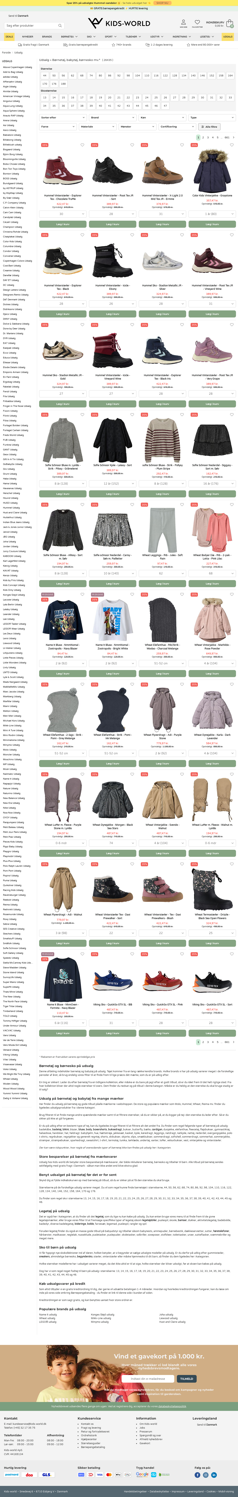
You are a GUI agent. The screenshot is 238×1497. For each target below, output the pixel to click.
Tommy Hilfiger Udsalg (15, 1021)
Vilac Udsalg (9, 1059)
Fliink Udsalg (10, 415)
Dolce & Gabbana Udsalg (16, 324)
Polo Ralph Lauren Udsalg (16, 866)
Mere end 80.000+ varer (203, 44)
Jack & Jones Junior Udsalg (17, 527)
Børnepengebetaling (93, 1447)
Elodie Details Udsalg (14, 367)
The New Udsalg (11, 996)
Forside (6, 52)
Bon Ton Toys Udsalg (14, 169)
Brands (47, 36)
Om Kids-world (148, 1424)
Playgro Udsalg (11, 851)
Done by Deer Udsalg (14, 328)
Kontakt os (87, 1424)
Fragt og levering (91, 1427)
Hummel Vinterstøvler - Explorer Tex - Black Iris (162, 377)
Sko (91, 36)
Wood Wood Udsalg (13, 1088)
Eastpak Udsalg (11, 348)
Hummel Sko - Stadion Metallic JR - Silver (162, 287)
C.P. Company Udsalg (14, 202)
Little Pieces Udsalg (13, 658)
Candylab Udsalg (12, 217)
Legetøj (207, 36)
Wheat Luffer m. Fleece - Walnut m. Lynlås (212, 827)
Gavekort (145, 1443)
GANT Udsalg (10, 449)
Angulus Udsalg (11, 101)
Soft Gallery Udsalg (13, 953)
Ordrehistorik (89, 1435)
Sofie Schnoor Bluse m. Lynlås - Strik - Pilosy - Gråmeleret (63, 467)
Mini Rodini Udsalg (13, 735)
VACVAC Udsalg (12, 1030)
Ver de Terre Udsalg (13, 1040)
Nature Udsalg (10, 788)
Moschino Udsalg (12, 759)
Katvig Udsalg (10, 566)
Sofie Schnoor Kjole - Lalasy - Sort (112, 465)
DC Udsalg (8, 285)
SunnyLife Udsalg (12, 977)
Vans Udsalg (9, 1035)
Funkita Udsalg (11, 445)
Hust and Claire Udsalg (15, 512)
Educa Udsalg (10, 357)
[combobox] (63, 214)
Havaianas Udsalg (12, 488)
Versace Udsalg (11, 1050)
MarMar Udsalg (11, 701)
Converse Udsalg (12, 256)
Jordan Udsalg (10, 546)
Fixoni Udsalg (10, 411)
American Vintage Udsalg (16, 96)
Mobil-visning (226, 1491)
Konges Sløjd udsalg (102, 1314)
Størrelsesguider (90, 1443)
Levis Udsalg (9, 638)
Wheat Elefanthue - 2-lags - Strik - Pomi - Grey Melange (63, 737)
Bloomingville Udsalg (14, 159)
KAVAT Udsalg (10, 570)
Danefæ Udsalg (11, 275)
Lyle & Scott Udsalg (13, 677)
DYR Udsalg (9, 338)
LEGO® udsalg (47, 1322)
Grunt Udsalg (10, 474)
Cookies (211, 1491)
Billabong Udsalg (12, 140)
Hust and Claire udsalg (172, 1322)
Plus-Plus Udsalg (12, 861)
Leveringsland (195, 1491)
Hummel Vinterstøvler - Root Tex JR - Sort (112, 197)
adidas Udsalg (10, 77)
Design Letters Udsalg (14, 290)
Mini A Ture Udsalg (13, 730)
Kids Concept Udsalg (14, 585)
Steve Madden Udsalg (14, 967)
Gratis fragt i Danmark (33, 44)
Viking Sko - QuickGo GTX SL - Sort (212, 1004)
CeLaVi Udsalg (10, 222)
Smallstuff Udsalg (12, 938)
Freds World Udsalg (13, 435)
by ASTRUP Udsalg (13, 188)
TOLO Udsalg (10, 1016)
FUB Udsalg (9, 440)
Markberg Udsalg (12, 696)
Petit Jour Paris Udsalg (15, 832)
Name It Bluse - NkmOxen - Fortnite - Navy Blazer (63, 1006)
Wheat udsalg (47, 1318)
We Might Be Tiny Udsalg (16, 1074)
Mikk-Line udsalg (101, 1318)
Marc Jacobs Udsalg (13, 691)
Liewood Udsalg (11, 643)
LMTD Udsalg (10, 672)
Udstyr (156, 36)
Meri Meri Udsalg (12, 716)
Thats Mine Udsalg (13, 992)
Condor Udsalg (11, 251)
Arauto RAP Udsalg (13, 115)
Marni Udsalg (10, 706)
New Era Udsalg (11, 803)
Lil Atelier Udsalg (12, 648)
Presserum (146, 1431)
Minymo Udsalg (11, 745)
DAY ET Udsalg (11, 280)
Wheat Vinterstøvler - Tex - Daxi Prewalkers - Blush (162, 916)
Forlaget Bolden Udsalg (15, 425)
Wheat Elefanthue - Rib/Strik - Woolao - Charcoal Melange (162, 647)
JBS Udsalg (9, 537)
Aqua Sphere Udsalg (14, 111)
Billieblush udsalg (12, 144)
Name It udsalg (48, 1314)
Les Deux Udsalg (11, 633)
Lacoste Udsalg (11, 599)
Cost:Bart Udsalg (12, 265)
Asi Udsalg (8, 125)
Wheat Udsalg (10, 1079)
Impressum (178, 1491)
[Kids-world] (119, 23)
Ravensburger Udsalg (14, 895)
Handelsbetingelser (135, 1491)
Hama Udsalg (10, 483)
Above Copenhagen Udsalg (17, 67)
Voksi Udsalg (10, 1069)
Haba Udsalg (9, 478)
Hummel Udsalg (11, 507)
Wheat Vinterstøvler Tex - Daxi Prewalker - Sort (112, 916)
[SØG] (60, 25)
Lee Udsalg (9, 619)
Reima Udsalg (10, 904)
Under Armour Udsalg (14, 1025)
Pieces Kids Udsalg (13, 841)
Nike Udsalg (9, 808)
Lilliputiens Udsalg (12, 653)
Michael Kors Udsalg (14, 720)
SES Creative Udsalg (13, 929)
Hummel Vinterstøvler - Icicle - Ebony (112, 287)
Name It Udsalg (11, 779)
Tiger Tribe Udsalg (12, 1006)
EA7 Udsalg (9, 343)
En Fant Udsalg (11, 377)
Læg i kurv (62, 224)
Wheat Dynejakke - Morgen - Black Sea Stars (113, 827)
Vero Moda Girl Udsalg (15, 1045)
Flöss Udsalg (9, 420)
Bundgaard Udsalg (13, 183)
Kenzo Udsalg (10, 575)
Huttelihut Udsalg (12, 517)
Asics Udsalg (9, 130)
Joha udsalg (166, 1314)
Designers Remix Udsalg (15, 294)
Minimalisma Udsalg (13, 740)
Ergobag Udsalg (11, 382)
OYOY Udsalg (10, 817)
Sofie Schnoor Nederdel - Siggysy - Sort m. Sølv (212, 467)
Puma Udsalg (10, 880)
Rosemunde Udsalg (13, 914)
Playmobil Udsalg (12, 856)
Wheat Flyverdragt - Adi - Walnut (63, 914)
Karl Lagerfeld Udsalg (14, 561)
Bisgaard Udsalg (11, 149)
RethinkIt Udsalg (12, 909)
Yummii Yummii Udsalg (15, 1093)
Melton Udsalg (11, 711)
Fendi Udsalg (10, 391)
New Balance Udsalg (14, 798)
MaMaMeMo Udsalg (14, 687)
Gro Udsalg (9, 469)
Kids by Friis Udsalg (13, 580)
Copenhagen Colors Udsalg (17, 261)
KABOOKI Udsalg (12, 556)
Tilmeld (186, 1379)
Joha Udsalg (9, 541)
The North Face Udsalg (15, 1001)
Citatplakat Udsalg (12, 236)
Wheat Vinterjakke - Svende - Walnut (163, 827)
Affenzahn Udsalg (12, 81)
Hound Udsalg (10, 498)
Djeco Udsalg (10, 314)
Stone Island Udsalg (13, 972)
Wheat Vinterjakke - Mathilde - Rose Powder (212, 647)
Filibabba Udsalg (12, 401)
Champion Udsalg (12, 227)
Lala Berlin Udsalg (12, 604)
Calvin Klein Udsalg (13, 207)
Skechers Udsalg (11, 933)
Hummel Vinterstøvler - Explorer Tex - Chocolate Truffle (62, 197)
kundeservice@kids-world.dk (29, 1424)
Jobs (142, 1427)
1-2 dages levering (159, 45)
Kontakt (11, 1418)
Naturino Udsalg (11, 793)
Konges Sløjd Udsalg (14, 595)
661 (227, 137)
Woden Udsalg (11, 1084)
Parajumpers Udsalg (13, 822)
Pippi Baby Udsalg (12, 846)
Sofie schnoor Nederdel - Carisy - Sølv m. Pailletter (113, 557)
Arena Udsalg (10, 120)
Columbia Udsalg (12, 246)
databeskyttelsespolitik (172, 1406)
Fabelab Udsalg (11, 386)
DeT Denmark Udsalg (14, 299)
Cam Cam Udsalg (12, 212)
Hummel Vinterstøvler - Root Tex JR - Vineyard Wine (212, 287)
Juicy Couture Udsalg (14, 551)
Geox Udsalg (9, 454)
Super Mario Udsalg (13, 982)
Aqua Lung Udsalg (13, 106)
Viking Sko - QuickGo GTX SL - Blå (112, 1004)
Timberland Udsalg (13, 1011)
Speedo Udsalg (11, 958)
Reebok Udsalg (11, 900)
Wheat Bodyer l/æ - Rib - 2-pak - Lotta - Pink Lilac (212, 557)
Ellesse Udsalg (10, 362)
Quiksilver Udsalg (12, 885)
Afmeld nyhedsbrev (151, 1439)
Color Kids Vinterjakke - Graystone (212, 195)
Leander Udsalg (11, 614)
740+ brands (121, 44)
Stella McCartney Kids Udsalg (18, 962)
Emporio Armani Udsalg (15, 372)
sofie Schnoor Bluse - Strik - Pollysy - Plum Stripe (162, 467)
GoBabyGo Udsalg (12, 464)
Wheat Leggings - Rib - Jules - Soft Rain (162, 557)
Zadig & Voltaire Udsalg (15, 1098)
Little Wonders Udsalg (14, 662)
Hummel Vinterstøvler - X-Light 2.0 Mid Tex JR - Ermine (162, 197)
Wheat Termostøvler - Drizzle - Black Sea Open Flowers (212, 916)
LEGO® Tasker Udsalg (14, 624)
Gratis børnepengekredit (80, 45)
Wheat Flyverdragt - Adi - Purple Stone (163, 737)
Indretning (182, 36)
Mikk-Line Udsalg (12, 725)
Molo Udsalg (10, 749)
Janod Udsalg (10, 532)
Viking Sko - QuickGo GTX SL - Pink (162, 1004)
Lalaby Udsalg (10, 609)
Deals (9, 36)
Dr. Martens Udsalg (13, 333)
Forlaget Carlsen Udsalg (15, 430)
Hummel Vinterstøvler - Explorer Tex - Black (62, 287)
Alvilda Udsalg (10, 91)
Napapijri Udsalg (12, 783)
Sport (111, 36)
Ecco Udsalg (9, 353)
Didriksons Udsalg (12, 309)
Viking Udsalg (10, 1054)
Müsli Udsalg (10, 769)
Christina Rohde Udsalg (15, 232)
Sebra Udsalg (10, 924)
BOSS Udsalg (10, 178)
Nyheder (27, 36)
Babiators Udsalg (12, 135)
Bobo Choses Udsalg (14, 164)
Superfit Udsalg (11, 987)
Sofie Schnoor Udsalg (14, 948)
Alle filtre (209, 126)
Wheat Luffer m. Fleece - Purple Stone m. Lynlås (63, 827)
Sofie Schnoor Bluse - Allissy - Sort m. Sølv (62, 557)
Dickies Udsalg (10, 304)
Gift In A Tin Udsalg (13, 459)
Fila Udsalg (9, 396)
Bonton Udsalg (11, 173)
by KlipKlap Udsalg (13, 193)
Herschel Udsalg (11, 493)
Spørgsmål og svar (150, 1435)
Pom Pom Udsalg (12, 871)
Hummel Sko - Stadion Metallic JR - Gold (63, 377)
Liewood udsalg (168, 1318)
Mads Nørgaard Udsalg (15, 682)
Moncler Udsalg (11, 754)
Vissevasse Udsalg (12, 1064)
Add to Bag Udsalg (13, 72)
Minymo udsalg (100, 1322)
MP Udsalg (9, 764)
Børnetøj (69, 36)
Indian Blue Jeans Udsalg (16, 522)
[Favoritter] (82, 145)
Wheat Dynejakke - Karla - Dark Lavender (212, 737)
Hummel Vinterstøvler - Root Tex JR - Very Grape (212, 377)
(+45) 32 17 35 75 (24, 1427)
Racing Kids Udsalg (13, 890)
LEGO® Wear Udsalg (14, 628)
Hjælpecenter (89, 1439)
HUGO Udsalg (10, 503)
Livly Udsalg (9, 667)
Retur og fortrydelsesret (95, 1431)
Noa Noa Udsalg (11, 812)
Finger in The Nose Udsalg (17, 406)
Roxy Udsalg (9, 919)
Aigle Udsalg (9, 86)
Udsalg (227, 36)
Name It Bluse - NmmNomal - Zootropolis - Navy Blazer (63, 647)
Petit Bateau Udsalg (13, 827)
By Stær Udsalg (11, 198)
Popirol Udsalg (11, 875)
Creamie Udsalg (11, 270)
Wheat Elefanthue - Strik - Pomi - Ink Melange (113, 737)
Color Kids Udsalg (12, 241)
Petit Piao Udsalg (12, 837)
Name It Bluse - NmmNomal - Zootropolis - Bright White (113, 647)
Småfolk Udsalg (11, 943)
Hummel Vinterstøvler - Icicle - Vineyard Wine (112, 377)
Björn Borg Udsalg (13, 154)
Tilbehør (133, 36)
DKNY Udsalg (10, 319)
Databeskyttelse (159, 1491)
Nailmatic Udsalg (12, 774)
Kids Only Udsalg (12, 590)
